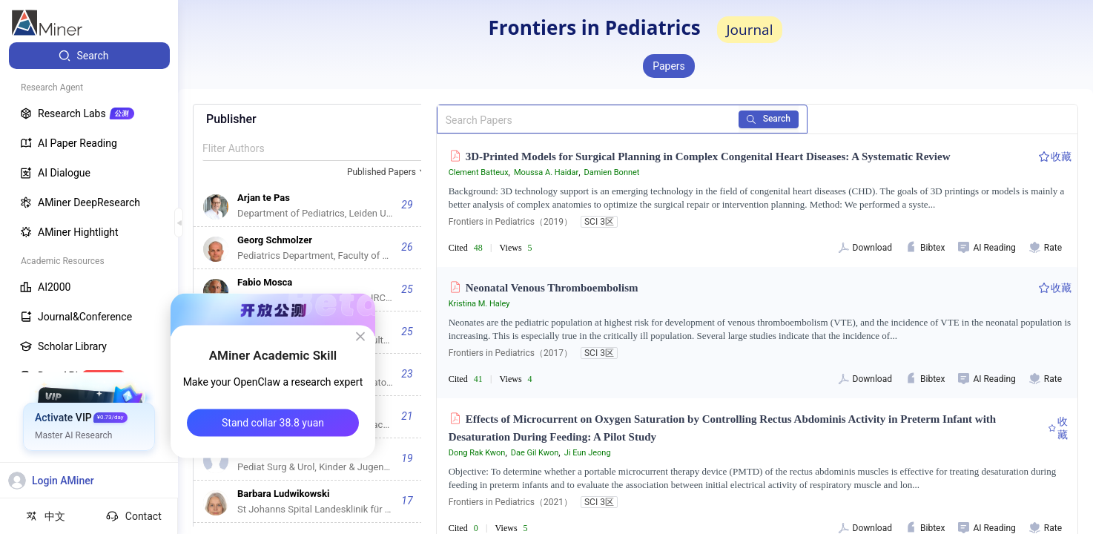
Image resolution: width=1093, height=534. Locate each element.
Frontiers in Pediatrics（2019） (510, 222)
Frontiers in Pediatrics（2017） (510, 353)
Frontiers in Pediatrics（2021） (510, 502)
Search (768, 118)
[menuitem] (89, 55)
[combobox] (388, 173)
